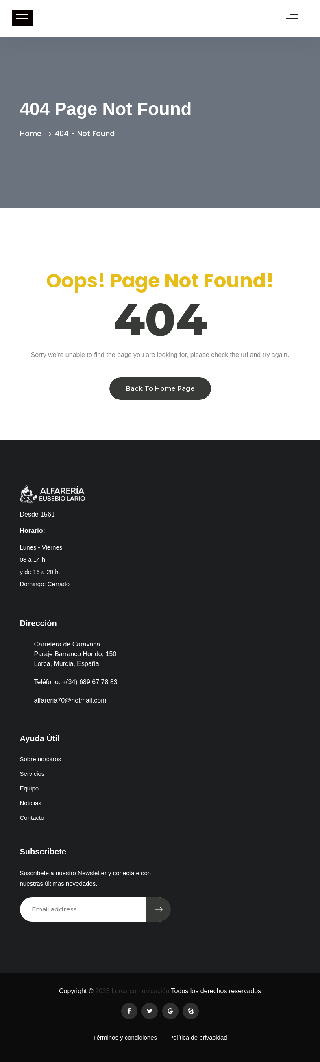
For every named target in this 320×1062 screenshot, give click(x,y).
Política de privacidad (198, 1037)
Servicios (32, 773)
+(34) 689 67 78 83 (90, 682)
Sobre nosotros (40, 758)
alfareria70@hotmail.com (70, 700)
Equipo (29, 788)
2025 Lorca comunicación (132, 991)
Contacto (32, 817)
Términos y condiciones (125, 1037)
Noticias (30, 802)
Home (33, 133)
